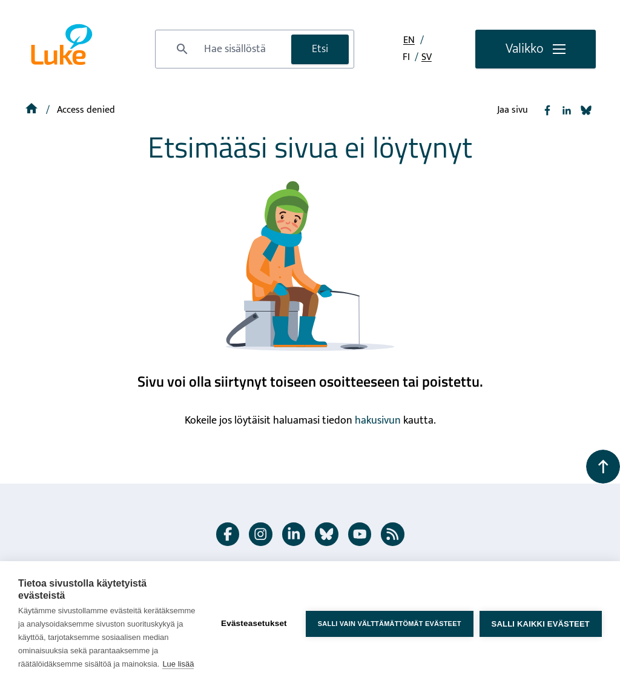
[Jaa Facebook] (547, 110)
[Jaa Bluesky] (586, 110)
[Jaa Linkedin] (566, 110)
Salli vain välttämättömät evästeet (389, 623)
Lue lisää (178, 663)
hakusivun (378, 420)
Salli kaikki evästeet (541, 623)
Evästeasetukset (254, 623)
